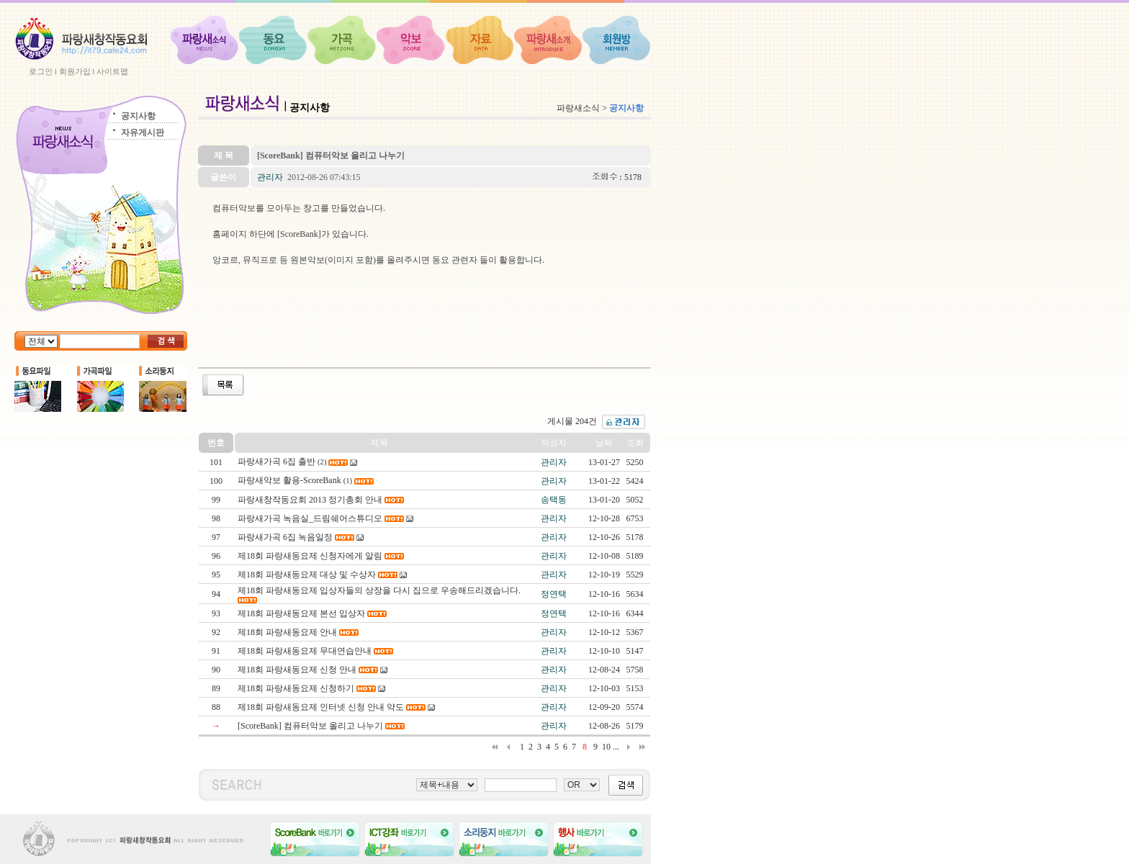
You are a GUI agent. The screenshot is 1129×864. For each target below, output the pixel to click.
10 (606, 747)
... (616, 747)
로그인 (41, 71)
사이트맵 (112, 71)
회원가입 (75, 71)
